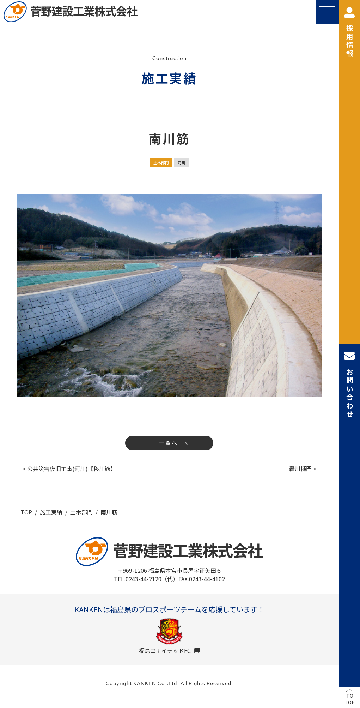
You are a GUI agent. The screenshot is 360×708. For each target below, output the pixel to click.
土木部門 (161, 162)
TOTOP (349, 699)
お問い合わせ (349, 385)
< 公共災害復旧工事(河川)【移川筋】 (69, 468)
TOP (26, 512)
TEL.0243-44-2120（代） (146, 579)
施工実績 (51, 512)
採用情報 (349, 32)
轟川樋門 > (302, 468)
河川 (181, 162)
